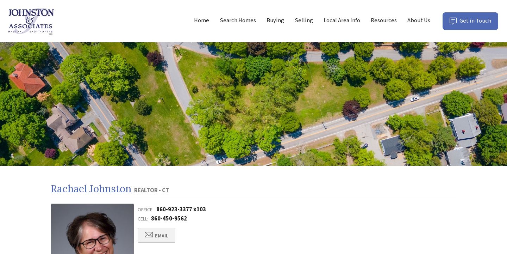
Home (201, 20)
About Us (418, 20)
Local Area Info (342, 20)
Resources (384, 20)
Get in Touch (474, 23)
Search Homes (238, 20)
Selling (304, 20)
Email (156, 235)
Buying (275, 20)
